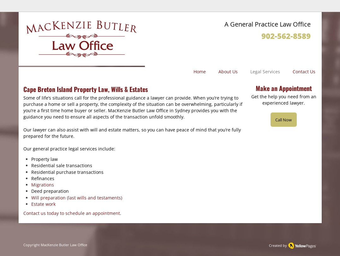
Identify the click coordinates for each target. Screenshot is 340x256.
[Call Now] (284, 120)
